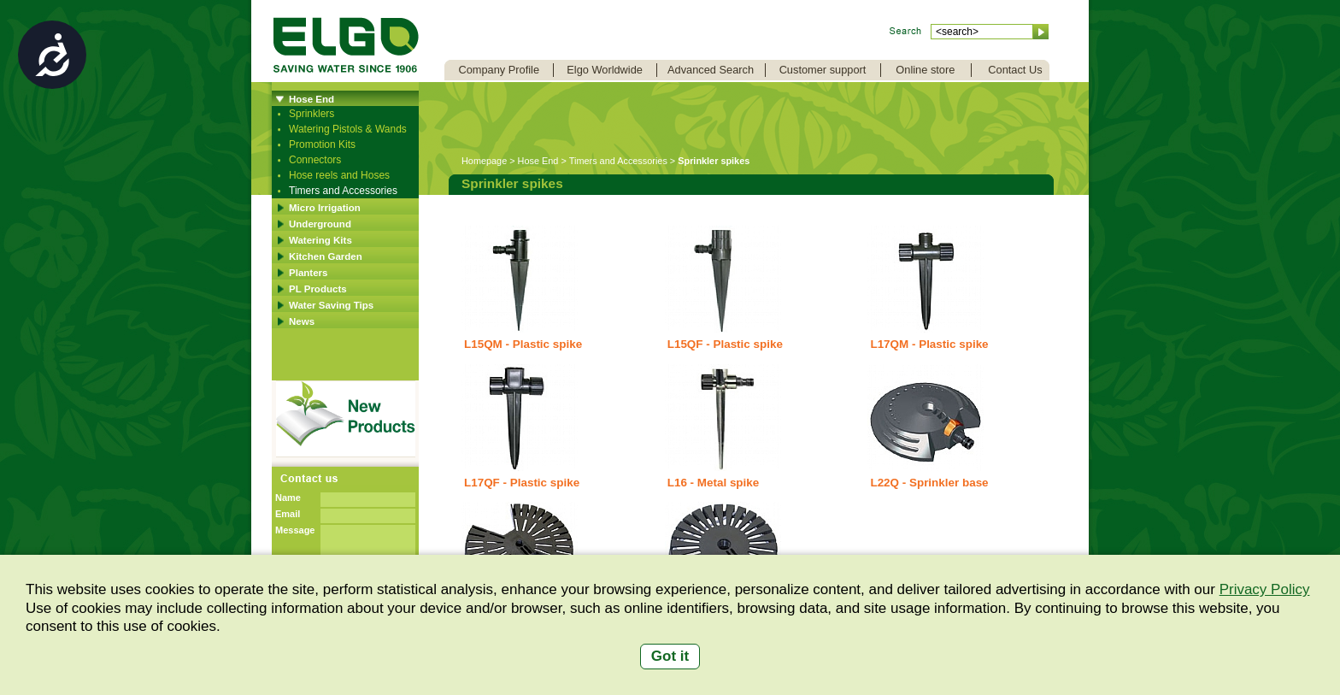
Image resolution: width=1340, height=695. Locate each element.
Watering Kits (320, 240)
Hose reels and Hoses (339, 175)
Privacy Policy (1265, 589)
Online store (925, 69)
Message (294, 530)
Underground (320, 224)
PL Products (318, 289)
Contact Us (1015, 69)
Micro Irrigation (325, 208)
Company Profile (498, 69)
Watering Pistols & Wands (348, 129)
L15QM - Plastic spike (523, 344)
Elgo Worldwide (605, 69)
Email (287, 514)
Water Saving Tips (331, 305)
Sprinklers (311, 114)
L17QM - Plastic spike (929, 344)
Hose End (311, 99)
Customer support (823, 69)
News (301, 321)
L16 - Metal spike (713, 482)
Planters (308, 273)
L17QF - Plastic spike (521, 482)
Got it (670, 656)
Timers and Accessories (343, 191)
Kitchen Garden (325, 256)
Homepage (484, 161)
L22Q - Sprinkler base (929, 482)
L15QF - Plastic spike (725, 344)
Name (288, 497)
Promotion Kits (322, 144)
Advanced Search (710, 69)
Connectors (315, 160)
